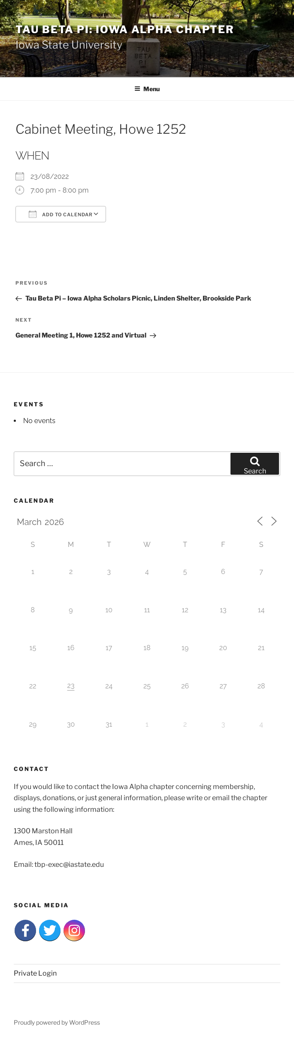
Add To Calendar (61, 214)
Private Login (35, 973)
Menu (147, 88)
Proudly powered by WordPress (57, 1022)
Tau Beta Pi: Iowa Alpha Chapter (124, 29)
